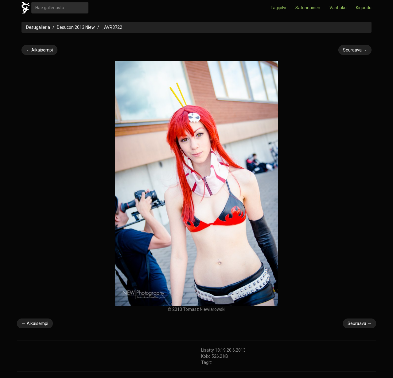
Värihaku (338, 7)
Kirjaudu (364, 7)
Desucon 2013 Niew (76, 27)
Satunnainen (307, 7)
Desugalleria (38, 27)
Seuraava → (355, 50)
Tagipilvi (278, 7)
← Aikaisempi (39, 50)
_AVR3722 (112, 27)
